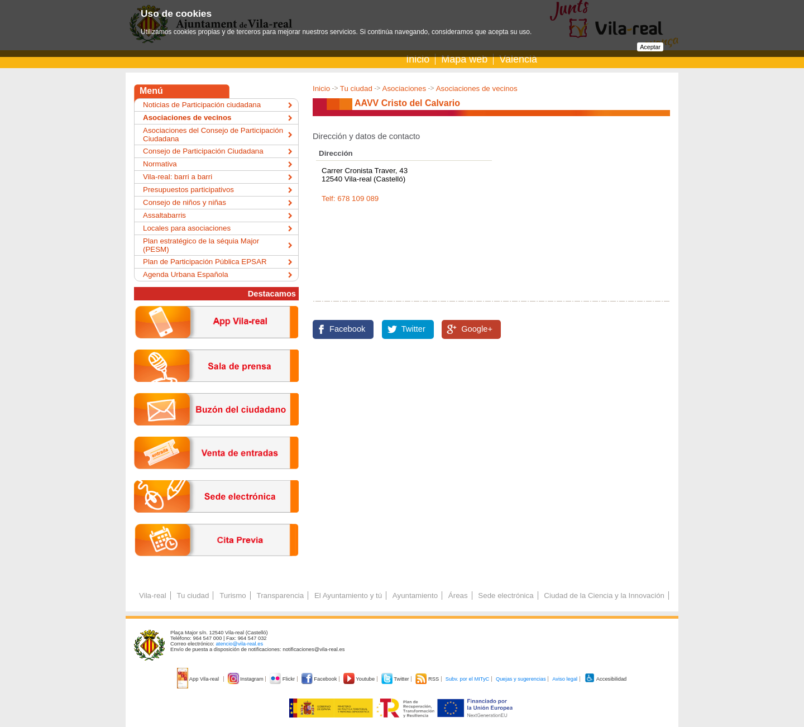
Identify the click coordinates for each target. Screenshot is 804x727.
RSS (427, 679)
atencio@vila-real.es (239, 644)
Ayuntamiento (415, 595)
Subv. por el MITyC (468, 679)
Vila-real (152, 595)
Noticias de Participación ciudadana (202, 105)
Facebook (347, 328)
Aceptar (650, 47)
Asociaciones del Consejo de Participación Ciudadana (213, 134)
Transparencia (280, 595)
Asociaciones (404, 88)
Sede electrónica (505, 595)
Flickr (283, 679)
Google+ (476, 328)
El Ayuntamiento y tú (348, 595)
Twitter (413, 328)
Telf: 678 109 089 (350, 198)
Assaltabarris (164, 215)
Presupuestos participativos (188, 189)
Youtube (359, 679)
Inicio (417, 59)
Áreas (458, 595)
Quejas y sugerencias (521, 679)
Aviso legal (564, 679)
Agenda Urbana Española (185, 274)
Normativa (160, 164)
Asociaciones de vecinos (477, 88)
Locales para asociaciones (187, 228)
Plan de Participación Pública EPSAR (205, 261)
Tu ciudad (356, 88)
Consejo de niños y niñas (184, 202)
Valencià (518, 59)
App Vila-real (199, 679)
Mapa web (464, 59)
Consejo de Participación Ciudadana (203, 151)
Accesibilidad (605, 679)
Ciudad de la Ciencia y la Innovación (604, 595)
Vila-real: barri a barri (177, 177)
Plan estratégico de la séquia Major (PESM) (201, 245)
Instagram (246, 679)
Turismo (232, 595)
